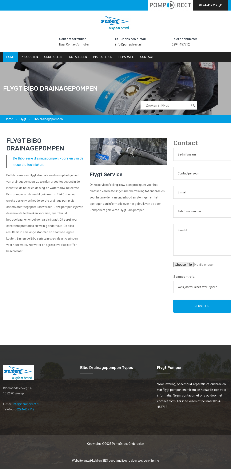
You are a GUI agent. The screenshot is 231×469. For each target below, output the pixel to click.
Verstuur (202, 306)
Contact (147, 57)
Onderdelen (53, 57)
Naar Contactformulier (74, 44)
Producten (29, 57)
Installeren (78, 57)
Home (10, 57)
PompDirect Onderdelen (128, 443)
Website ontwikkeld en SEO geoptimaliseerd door (115, 460)
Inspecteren (102, 57)
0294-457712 (210, 5)
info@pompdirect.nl (128, 44)
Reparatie (126, 57)
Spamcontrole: (184, 277)
